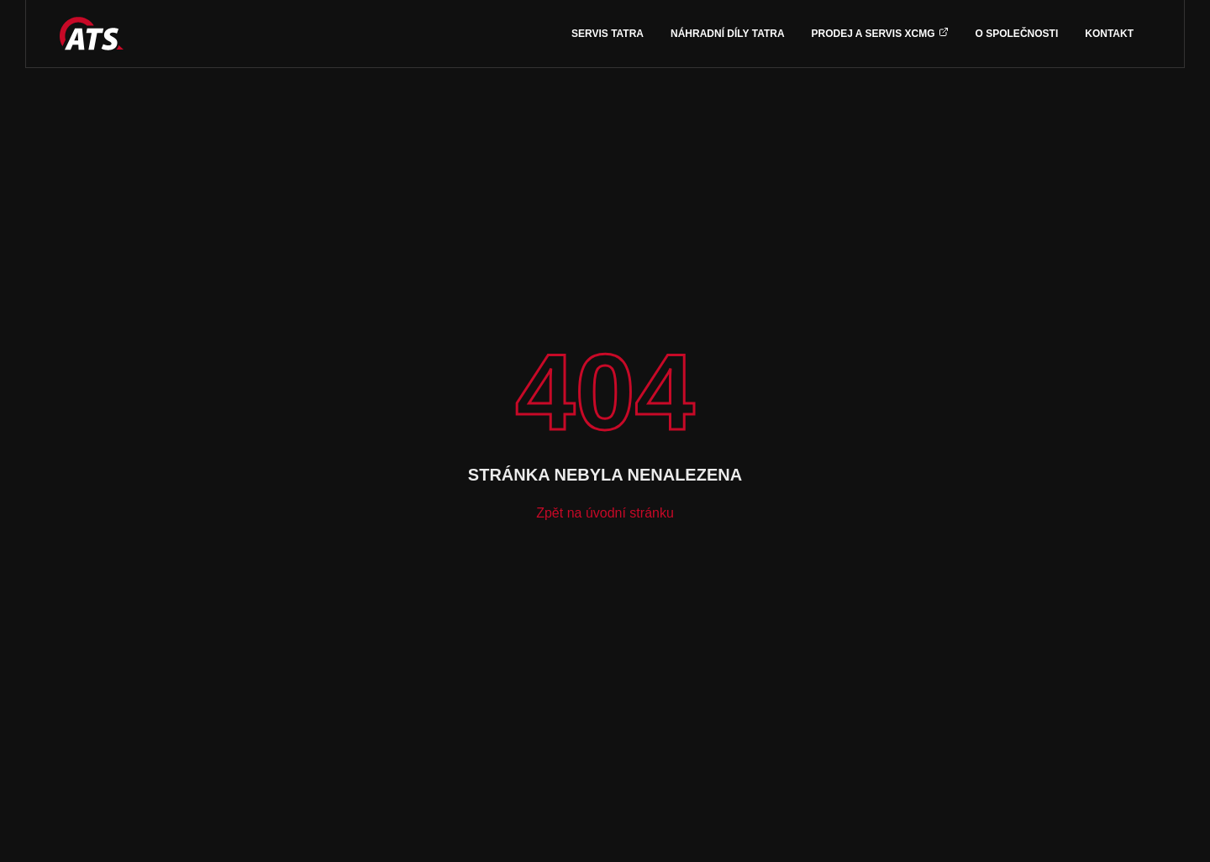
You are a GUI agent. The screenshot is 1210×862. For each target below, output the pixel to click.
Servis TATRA (607, 33)
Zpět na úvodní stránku (605, 513)
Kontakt (1109, 33)
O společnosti (1017, 33)
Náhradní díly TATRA (728, 33)
